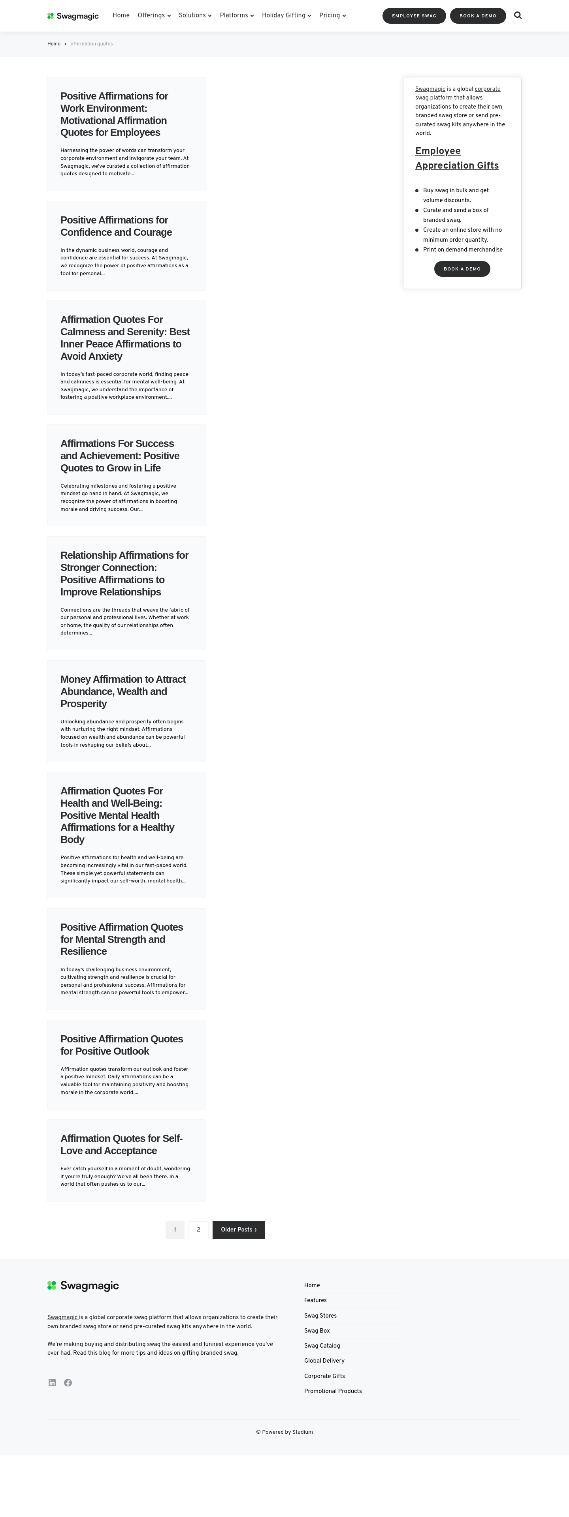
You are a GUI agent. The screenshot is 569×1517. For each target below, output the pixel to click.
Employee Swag (414, 16)
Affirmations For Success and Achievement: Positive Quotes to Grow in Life (125, 467)
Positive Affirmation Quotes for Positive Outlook (108, 1063)
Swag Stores (320, 1340)
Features (315, 1325)
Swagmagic (430, 89)
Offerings (151, 16)
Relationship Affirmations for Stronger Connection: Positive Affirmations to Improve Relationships (122, 585)
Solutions (192, 16)
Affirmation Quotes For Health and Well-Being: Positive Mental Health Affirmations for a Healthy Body (122, 827)
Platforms (234, 16)
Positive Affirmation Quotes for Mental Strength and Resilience (118, 951)
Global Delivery (324, 1385)
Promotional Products (333, 1415)
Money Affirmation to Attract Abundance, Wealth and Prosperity (125, 703)
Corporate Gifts (324, 1400)
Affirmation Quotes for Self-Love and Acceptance (124, 1169)
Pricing (329, 16)
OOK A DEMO (462, 269)
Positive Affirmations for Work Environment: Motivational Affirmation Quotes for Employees (119, 114)
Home (121, 16)
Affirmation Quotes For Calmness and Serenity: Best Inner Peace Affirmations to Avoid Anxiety (118, 343)
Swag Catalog (322, 1370)
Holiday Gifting (283, 16)
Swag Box (317, 1355)
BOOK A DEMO (478, 16)
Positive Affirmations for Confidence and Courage (122, 226)
